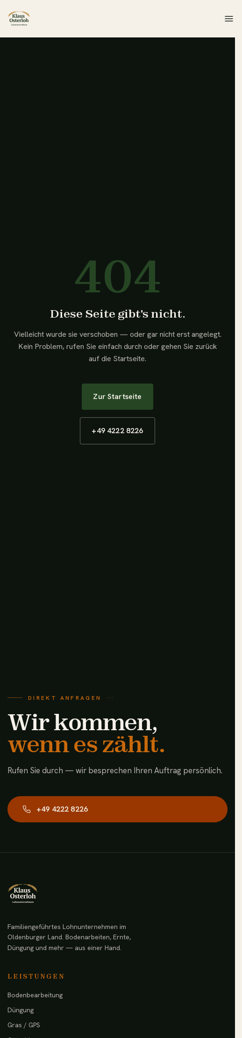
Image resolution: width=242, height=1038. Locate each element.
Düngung (20, 1010)
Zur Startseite (117, 396)
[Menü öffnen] (229, 18)
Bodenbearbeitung (35, 995)
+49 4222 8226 (117, 431)
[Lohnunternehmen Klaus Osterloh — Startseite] (18, 18)
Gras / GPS (23, 1025)
